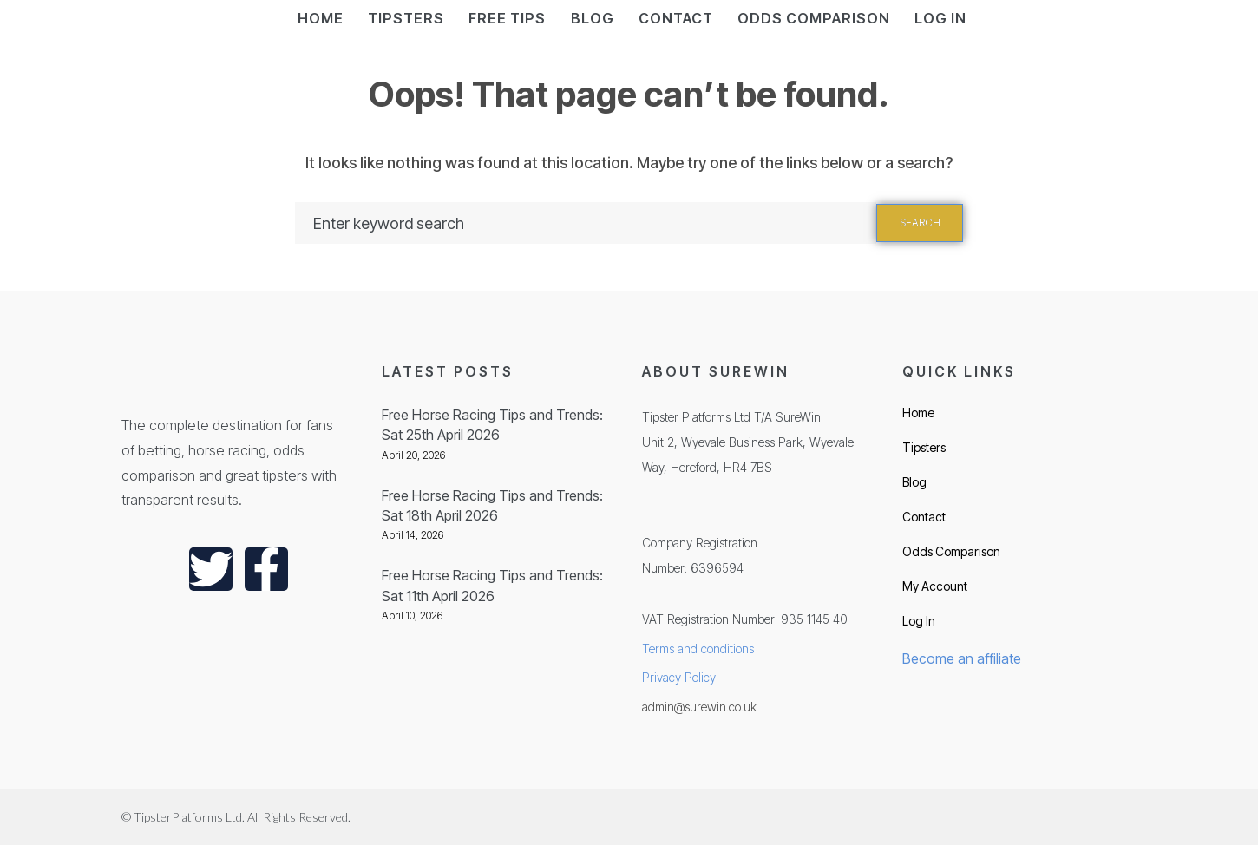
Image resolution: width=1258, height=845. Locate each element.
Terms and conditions (698, 648)
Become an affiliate (961, 658)
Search (920, 222)
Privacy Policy (679, 677)
